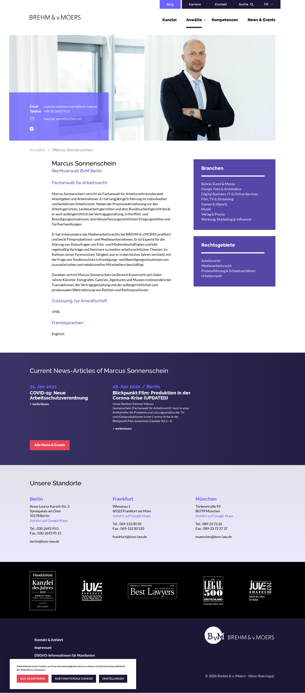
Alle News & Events (49, 445)
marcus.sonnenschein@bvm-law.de (70, 106)
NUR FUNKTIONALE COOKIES (74, 678)
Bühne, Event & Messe (218, 184)
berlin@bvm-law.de (44, 541)
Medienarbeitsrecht (216, 266)
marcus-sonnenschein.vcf (63, 119)
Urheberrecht (211, 276)
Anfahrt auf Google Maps (49, 520)
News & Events (261, 20)
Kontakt (221, 4)
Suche (243, 4)
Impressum (43, 648)
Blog (170, 4)
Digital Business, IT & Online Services (229, 194)
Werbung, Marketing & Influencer (226, 219)
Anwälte (194, 20)
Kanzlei (169, 20)
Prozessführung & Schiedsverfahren (228, 271)
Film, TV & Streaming (217, 199)
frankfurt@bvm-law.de (130, 536)
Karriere (195, 4)
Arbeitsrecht (211, 260)
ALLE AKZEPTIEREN (32, 678)
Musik (206, 209)
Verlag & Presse (213, 214)
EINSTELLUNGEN (113, 678)
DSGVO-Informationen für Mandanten (64, 655)
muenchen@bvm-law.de (213, 536)
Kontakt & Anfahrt (48, 640)
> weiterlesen (39, 404)
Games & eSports (214, 204)
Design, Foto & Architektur (221, 189)
